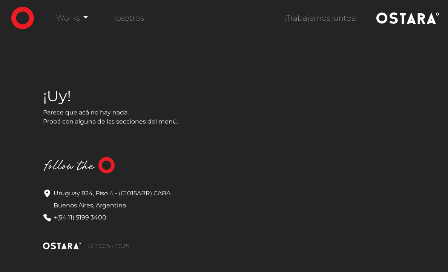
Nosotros (127, 18)
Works (68, 18)
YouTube (195, 165)
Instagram (138, 165)
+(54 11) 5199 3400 (80, 217)
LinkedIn (176, 165)
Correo (157, 165)
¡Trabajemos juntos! (320, 18)
